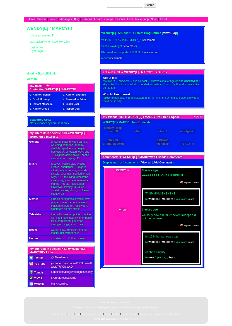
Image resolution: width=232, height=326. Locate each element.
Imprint (124, 314)
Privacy (115, 314)
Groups (108, 19)
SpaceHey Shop (171, 314)
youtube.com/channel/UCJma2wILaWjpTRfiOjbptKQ (71, 265)
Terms (107, 314)
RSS (100, 314)
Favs (130, 19)
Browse (41, 19)
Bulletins (87, 19)
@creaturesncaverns (63, 277)
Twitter (36, 257)
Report (191, 199)
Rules (71, 314)
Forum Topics (56, 78)
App (146, 19)
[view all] (198, 116)
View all (146, 162)
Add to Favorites (75, 94)
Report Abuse (146, 314)
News (63, 314)
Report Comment (189, 182)
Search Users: (97, 5)
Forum (98, 19)
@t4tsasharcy (59, 257)
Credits (92, 314)
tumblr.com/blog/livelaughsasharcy (71, 271)
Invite (138, 19)
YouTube (37, 263)
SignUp (201, 5)
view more (149, 40)
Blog (77, 19)
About (163, 19)
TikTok (36, 278)
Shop (154, 19)
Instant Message (42, 104)
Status (158, 314)
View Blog (170, 33)
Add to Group (40, 108)
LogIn (191, 5)
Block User (72, 104)
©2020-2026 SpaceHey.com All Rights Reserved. (116, 319)
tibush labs (125, 302)
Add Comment (162, 162)
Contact (134, 314)
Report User (72, 108)
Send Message (41, 99)
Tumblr (36, 272)
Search (149, 5)
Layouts (120, 19)
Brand (84, 314)
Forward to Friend (76, 99)
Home (31, 19)
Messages (65, 19)
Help (182, 5)
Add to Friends (41, 94)
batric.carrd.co (59, 283)
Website (37, 284)
